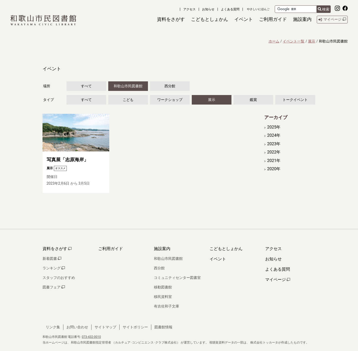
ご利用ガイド (110, 248)
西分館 (169, 86)
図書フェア (54, 287)
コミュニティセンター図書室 (177, 278)
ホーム (274, 41)
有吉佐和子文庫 (166, 306)
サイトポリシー (135, 327)
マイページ (277, 279)
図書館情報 (163, 327)
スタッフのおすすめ (59, 278)
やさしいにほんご (258, 9)
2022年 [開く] (274, 152)
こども (128, 100)
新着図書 (52, 258)
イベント (218, 258)
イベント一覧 (293, 41)
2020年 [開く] (274, 169)
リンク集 (53, 327)
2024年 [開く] (274, 135)
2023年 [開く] (274, 144)
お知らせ (208, 9)
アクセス (189, 9)
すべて (86, 86)
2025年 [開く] (274, 127)
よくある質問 (230, 9)
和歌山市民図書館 (128, 86)
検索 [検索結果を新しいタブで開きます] (323, 9)
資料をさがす (57, 248)
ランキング (54, 268)
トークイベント (295, 100)
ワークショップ (169, 100)
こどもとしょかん (226, 248)
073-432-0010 (91, 337)
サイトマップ (105, 327)
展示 (311, 41)
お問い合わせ (77, 327)
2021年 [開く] (274, 160)
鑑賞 (253, 100)
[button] (171, 19)
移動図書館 (163, 287)
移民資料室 (163, 297)
